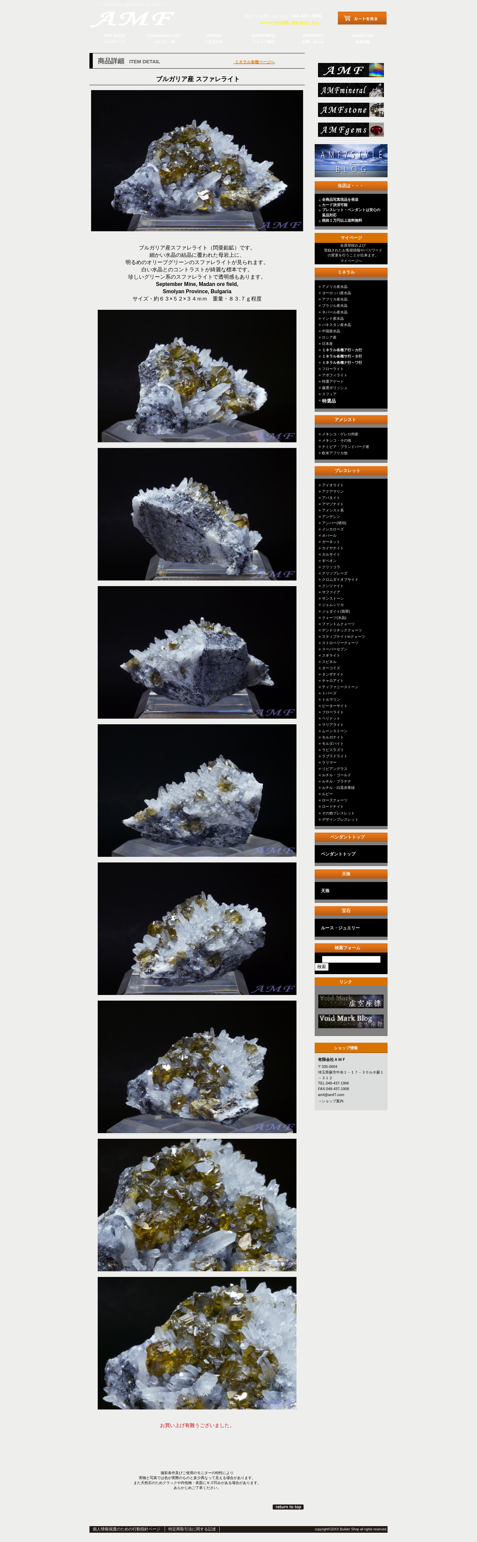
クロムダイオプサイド (340, 579)
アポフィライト (334, 375)
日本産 (327, 344)
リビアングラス (334, 769)
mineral (350, 92)
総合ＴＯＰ (350, 72)
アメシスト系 (333, 510)
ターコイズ (331, 668)
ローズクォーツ (334, 800)
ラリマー (329, 762)
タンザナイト (333, 674)
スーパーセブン (334, 649)
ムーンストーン (334, 731)
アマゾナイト (333, 504)
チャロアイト (333, 681)
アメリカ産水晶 (334, 287)
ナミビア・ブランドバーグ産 (345, 447)
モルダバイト (333, 743)
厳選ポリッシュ (334, 388)
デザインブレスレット (340, 819)
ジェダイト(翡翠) (336, 611)
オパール (329, 535)
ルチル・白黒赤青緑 (338, 788)
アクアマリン (333, 491)
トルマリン (331, 699)
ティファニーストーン (340, 687)
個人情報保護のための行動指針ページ (126, 1529)
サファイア (331, 592)
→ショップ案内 (331, 1101)
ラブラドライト (334, 756)
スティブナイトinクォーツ (343, 636)
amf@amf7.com (331, 1095)
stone (350, 112)
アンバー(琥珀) (334, 523)
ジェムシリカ (333, 605)
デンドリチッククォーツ (342, 630)
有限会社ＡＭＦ (139, 18)
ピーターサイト (334, 706)
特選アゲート (333, 381)
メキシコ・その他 (336, 440)
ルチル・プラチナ (336, 781)
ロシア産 (329, 337)
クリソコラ (331, 567)
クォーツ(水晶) (334, 618)
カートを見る (362, 18)
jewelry (350, 132)
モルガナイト (333, 737)
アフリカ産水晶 (334, 299)
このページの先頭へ (289, 1507)
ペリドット (331, 718)
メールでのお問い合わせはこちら (290, 23)
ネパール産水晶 (334, 312)
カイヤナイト (333, 548)
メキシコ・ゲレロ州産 (340, 434)
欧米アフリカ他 (334, 453)
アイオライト (333, 485)
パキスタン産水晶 (336, 325)
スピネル (329, 662)
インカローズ (333, 529)
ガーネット (331, 542)
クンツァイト (333, 586)
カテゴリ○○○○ (350, 1003)
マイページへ (351, 261)
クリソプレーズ (334, 573)
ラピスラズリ (333, 750)
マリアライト (333, 725)
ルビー (327, 794)
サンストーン (333, 598)
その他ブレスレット (338, 813)
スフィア (329, 394)
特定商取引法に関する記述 (192, 1529)
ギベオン (329, 561)
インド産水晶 (333, 318)
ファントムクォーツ (338, 624)
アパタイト (331, 498)
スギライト (331, 655)
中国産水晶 (331, 331)
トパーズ (329, 693)
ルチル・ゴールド (336, 775)
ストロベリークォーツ (340, 643)
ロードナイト (333, 806)
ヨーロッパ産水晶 (336, 293)
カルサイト (331, 554)
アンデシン (331, 517)
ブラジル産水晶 (334, 305)
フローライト (333, 369)
